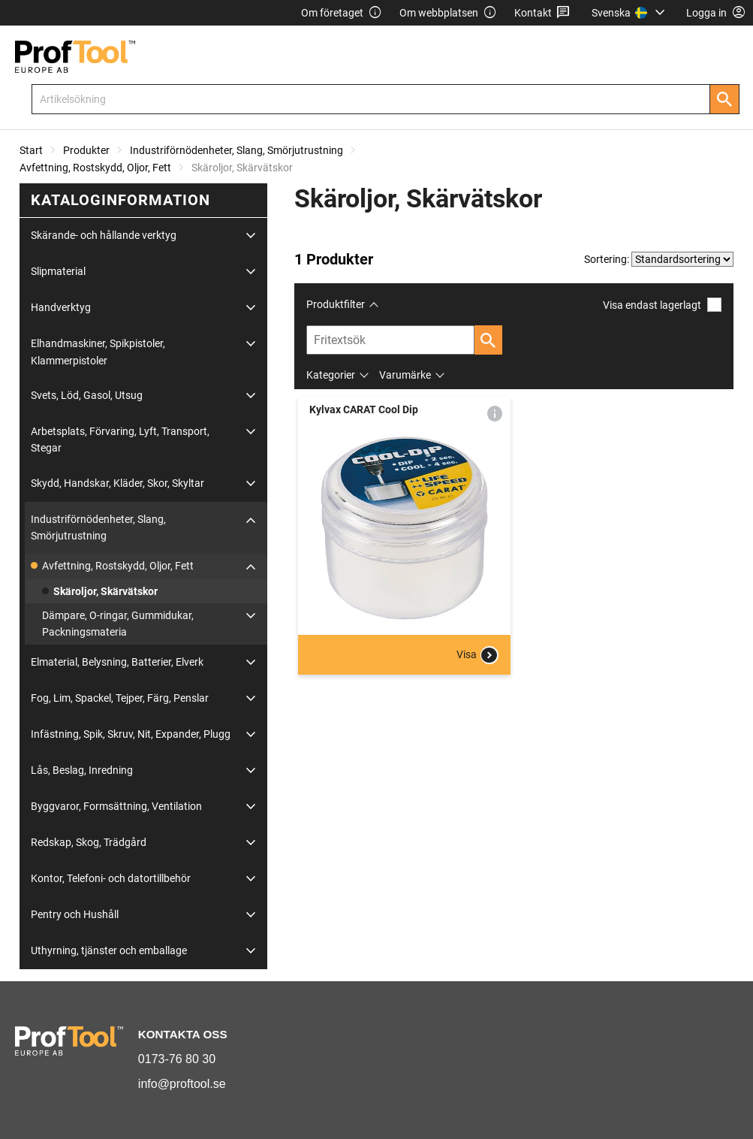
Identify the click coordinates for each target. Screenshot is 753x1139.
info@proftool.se (182, 1083)
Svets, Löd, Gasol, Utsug (87, 395)
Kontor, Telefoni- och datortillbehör (111, 878)
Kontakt (542, 13)
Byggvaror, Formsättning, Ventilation (116, 806)
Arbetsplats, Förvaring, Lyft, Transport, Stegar (120, 439)
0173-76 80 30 (176, 1059)
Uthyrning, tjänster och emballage (109, 950)
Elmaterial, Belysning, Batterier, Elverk (117, 662)
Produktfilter (335, 304)
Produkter (86, 150)
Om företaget (341, 13)
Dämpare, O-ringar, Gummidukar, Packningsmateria (118, 623)
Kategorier (330, 375)
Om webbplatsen (448, 13)
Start (31, 150)
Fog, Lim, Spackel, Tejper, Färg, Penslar (120, 698)
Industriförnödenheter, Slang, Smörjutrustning (236, 150)
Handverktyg (61, 307)
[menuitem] (630, 13)
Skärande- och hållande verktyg (103, 235)
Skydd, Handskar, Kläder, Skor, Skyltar (117, 483)
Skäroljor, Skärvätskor (105, 591)
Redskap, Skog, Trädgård (88, 842)
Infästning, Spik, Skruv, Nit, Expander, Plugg (130, 734)
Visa (477, 655)
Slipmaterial (58, 271)
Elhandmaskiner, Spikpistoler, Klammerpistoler (98, 351)
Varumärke (405, 375)
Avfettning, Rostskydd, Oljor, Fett (95, 168)
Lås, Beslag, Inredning (82, 770)
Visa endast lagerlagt (662, 305)
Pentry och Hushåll (75, 914)
